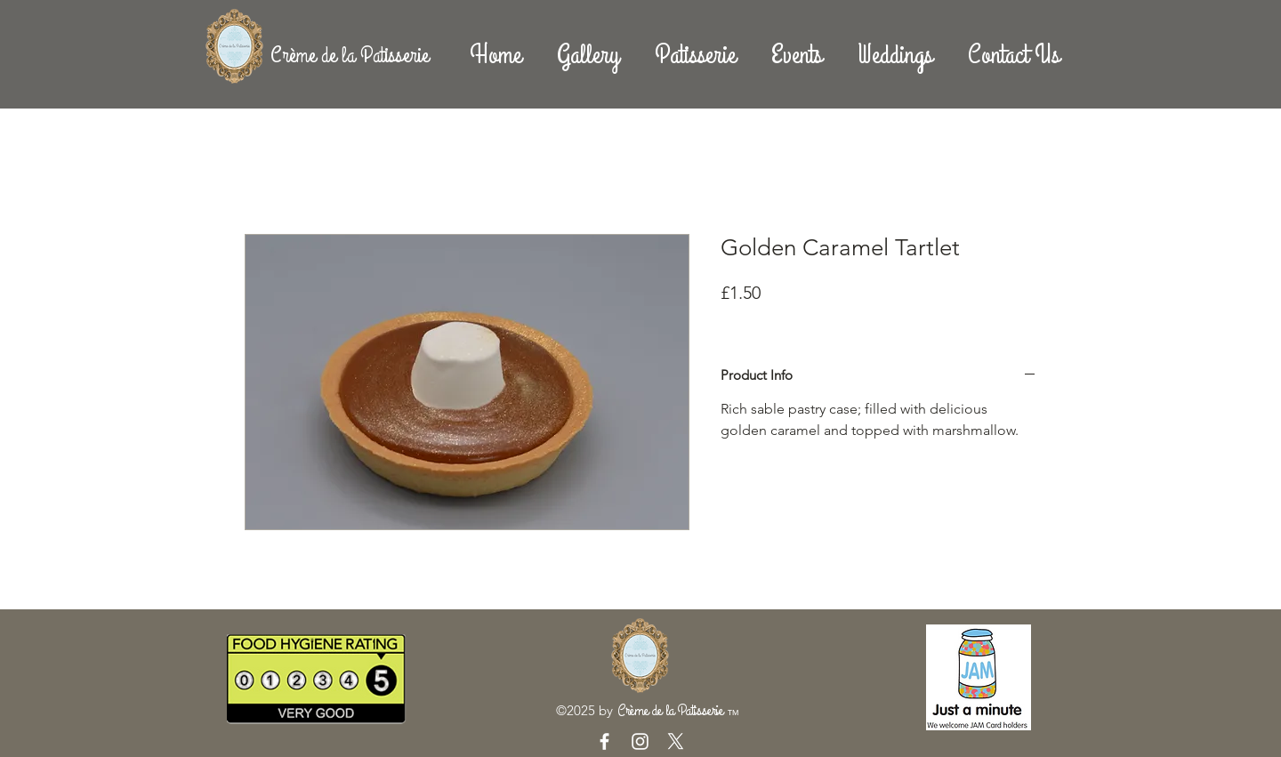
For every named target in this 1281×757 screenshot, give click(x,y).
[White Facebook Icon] (604, 741)
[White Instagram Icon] (640, 741)
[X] (676, 741)
